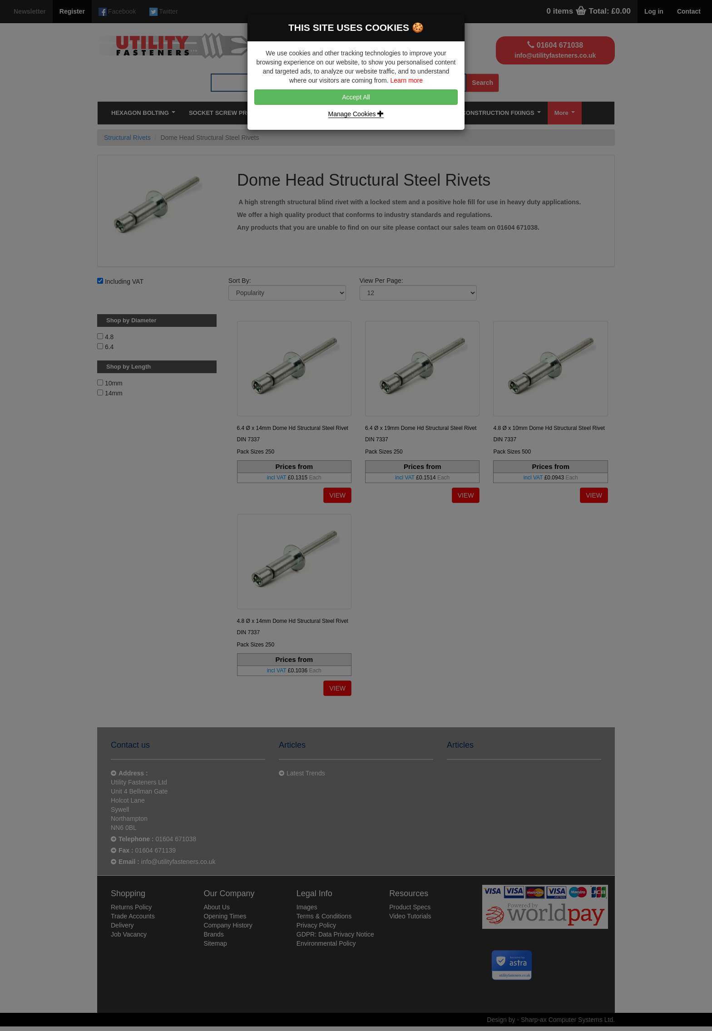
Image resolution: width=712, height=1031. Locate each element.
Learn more (406, 80)
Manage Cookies (356, 114)
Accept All (356, 97)
